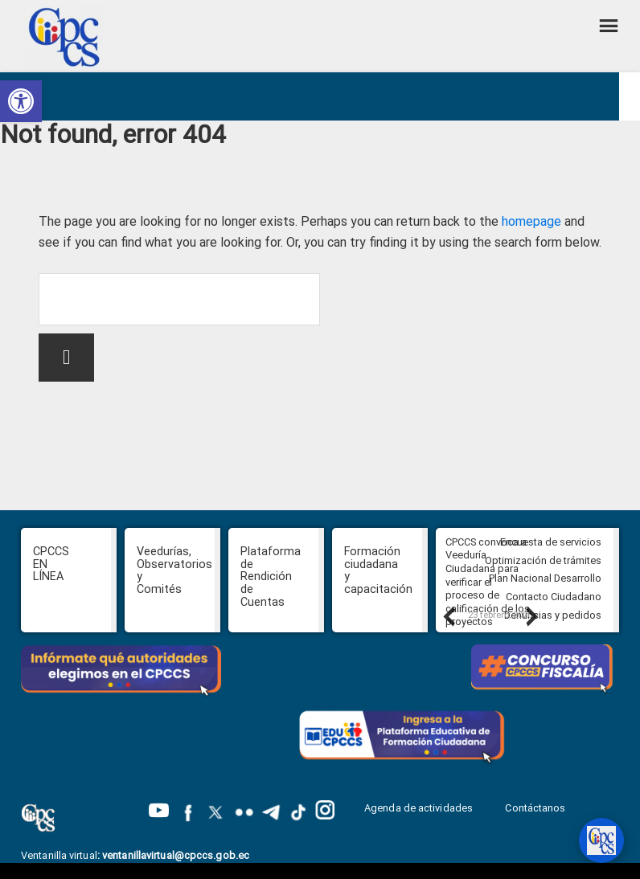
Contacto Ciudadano (553, 597)
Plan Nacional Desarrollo (545, 578)
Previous (448, 616)
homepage (531, 221)
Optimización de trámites (543, 560)
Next (531, 616)
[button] (21, 101)
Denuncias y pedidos (552, 615)
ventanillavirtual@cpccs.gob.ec (175, 855)
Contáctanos (536, 808)
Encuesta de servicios (550, 542)
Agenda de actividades (418, 808)
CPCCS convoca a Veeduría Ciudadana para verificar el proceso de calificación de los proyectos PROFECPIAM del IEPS (487, 595)
